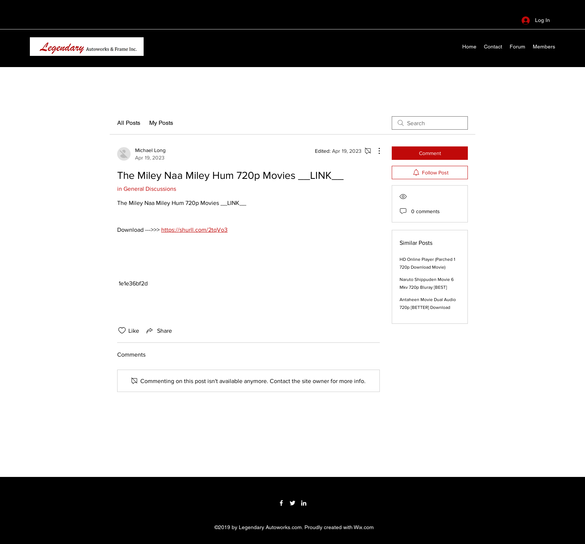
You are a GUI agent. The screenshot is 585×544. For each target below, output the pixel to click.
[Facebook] (281, 503)
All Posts (128, 122)
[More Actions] (375, 150)
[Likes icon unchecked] (122, 330)
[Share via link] (158, 330)
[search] (430, 123)
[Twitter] (292, 503)
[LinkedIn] (303, 503)
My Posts (161, 122)
